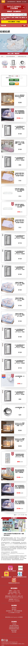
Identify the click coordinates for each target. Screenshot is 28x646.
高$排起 (16, 80)
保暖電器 (16, 17)
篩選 (17, 83)
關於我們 (14, 609)
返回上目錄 (11, 53)
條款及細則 (14, 630)
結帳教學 (19, 1)
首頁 (2, 56)
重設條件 (12, 83)
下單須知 (14, 624)
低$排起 (11, 80)
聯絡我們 (17, 53)
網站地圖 (14, 632)
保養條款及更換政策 (14, 627)
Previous (1, 528)
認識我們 (9, 11)
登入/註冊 (24, 1)
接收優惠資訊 (17, 11)
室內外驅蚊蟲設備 (10, 56)
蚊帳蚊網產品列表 (22, 56)
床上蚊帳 (5, 67)
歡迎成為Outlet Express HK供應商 (14, 617)
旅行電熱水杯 (8, 17)
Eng (3, 1)
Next (26, 528)
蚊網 (20, 17)
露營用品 (23, 17)
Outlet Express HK (12, 642)
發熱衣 (5, 18)
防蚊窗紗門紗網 (13, 67)
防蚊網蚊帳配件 (22, 67)
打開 (24, 25)
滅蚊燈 (12, 17)
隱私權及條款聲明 (14, 625)
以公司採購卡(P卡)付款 (14, 612)
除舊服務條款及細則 (14, 628)
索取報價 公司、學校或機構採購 (14, 611)
